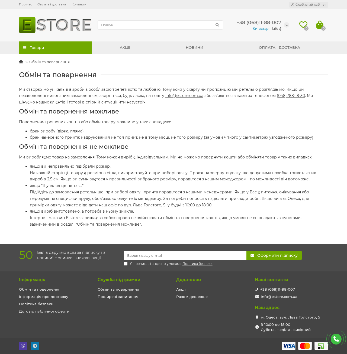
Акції (181, 289)
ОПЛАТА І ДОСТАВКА (279, 47)
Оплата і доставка (51, 4)
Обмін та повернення (39, 289)
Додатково (188, 279)
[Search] (160, 25)
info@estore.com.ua (184, 95)
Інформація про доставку (43, 296)
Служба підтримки (119, 279)
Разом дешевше (192, 296)
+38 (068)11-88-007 (277, 289)
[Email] (185, 255)
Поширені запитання (118, 296)
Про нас (25, 4)
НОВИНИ (194, 47)
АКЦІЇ (125, 47)
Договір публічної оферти (44, 311)
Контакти (79, 4)
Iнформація (32, 279)
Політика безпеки (36, 304)
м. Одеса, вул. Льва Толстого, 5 (290, 317)
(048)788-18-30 (291, 95)
